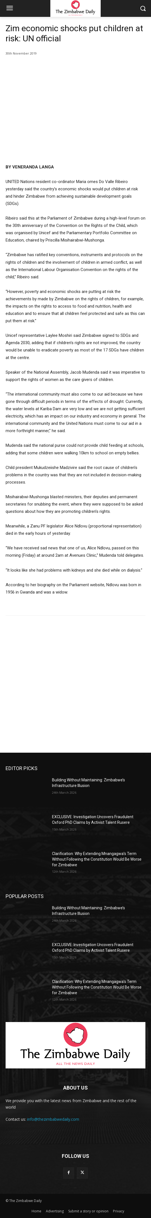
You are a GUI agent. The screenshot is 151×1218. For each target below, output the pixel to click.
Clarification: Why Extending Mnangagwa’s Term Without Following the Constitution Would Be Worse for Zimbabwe (96, 859)
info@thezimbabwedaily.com (53, 1119)
